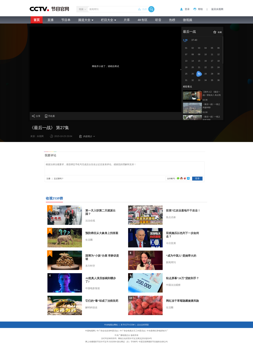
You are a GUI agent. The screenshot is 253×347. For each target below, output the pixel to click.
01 (186, 48)
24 (218, 67)
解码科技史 (91, 307)
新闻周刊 (171, 262)
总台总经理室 (143, 325)
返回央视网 (217, 9)
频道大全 (85, 20)
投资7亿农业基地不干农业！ (183, 210)
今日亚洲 (171, 243)
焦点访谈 (171, 217)
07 (186, 54)
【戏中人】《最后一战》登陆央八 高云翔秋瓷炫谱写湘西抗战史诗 (212, 94)
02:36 (205, 100)
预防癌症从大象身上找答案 (101, 233)
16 (205, 61)
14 (193, 61)
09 (199, 54)
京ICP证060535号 (109, 338)
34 (205, 80)
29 (212, 74)
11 (212, 54)
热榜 (144, 9)
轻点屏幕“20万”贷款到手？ (182, 278)
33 (199, 80)
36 (218, 80)
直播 (50, 20)
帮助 (200, 9)
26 (193, 74)
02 (193, 48)
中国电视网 (90, 331)
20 (193, 67)
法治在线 (90, 220)
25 (186, 74)
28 (205, 74)
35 (212, 80)
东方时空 (90, 265)
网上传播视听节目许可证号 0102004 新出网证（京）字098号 (111, 342)
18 (218, 61)
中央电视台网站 (111, 325)
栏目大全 (108, 20)
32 (193, 80)
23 (212, 67)
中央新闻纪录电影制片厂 (157, 331)
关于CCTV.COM (128, 325)
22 (205, 67)
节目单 (66, 20)
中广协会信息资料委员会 (107, 331)
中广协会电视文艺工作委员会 (132, 331)
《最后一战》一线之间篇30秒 (211, 118)
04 (205, 48)
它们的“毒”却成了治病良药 (101, 300)
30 (218, 74)
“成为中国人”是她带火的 (181, 255)
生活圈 (89, 240)
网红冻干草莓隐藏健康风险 (182, 300)
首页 (37, 20)
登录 (187, 9)
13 (186, 61)
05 (212, 48)
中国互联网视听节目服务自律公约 (153, 342)
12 (218, 54)
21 (199, 67)
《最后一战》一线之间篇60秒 (211, 106)
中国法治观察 (173, 285)
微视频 (187, 20)
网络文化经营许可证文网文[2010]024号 (135, 338)
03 (199, 48)
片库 (127, 20)
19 (186, 67)
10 (205, 54)
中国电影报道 (92, 288)
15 (199, 61)
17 (212, 61)
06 (218, 48)
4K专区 (142, 20)
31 (186, 80)
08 (193, 54)
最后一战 (189, 31)
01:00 (205, 112)
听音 (158, 20)
